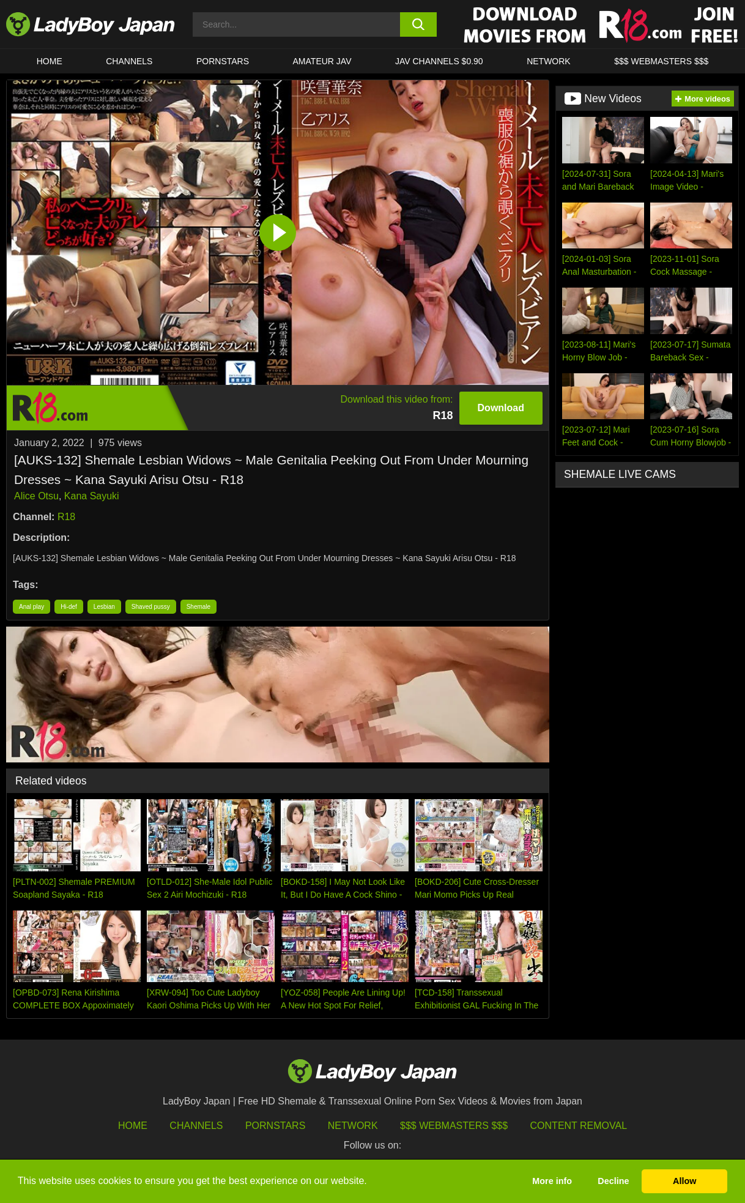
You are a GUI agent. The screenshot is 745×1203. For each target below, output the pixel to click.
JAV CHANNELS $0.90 (439, 61)
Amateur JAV (322, 61)
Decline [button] (613, 1181)
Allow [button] (684, 1181)
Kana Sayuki (91, 496)
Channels (196, 1125)
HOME (49, 61)
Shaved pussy (151, 606)
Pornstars (222, 61)
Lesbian (104, 606)
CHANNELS (129, 61)
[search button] (418, 24)
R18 (66, 517)
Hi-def (69, 606)
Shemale (198, 606)
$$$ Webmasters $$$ (454, 1125)
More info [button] (552, 1181)
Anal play (31, 606)
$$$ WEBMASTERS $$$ (661, 61)
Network (549, 61)
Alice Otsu (36, 496)
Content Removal (579, 1125)
